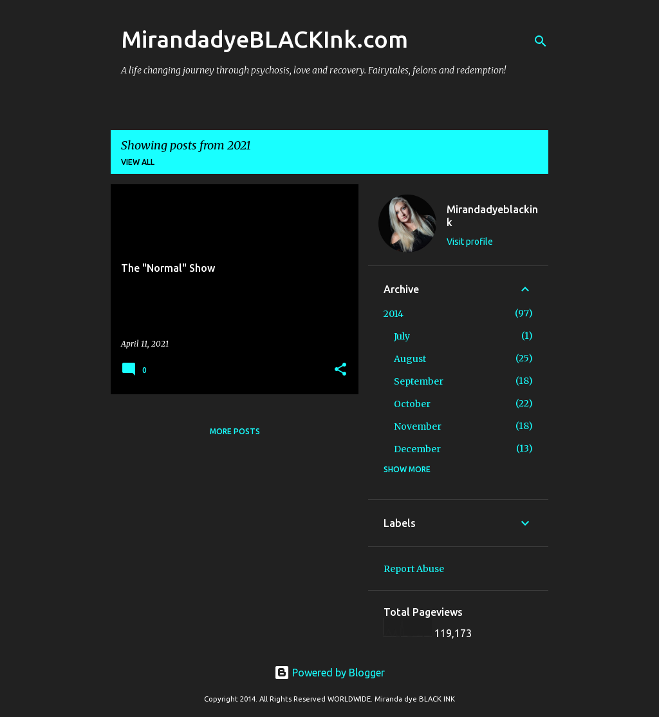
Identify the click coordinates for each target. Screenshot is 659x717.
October (412, 404)
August (410, 359)
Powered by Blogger (329, 672)
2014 (394, 314)
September (418, 381)
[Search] (540, 41)
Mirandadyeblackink (492, 216)
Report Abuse (414, 569)
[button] (340, 370)
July (402, 336)
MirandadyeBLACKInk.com (264, 39)
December (417, 449)
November (417, 426)
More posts (235, 431)
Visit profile (470, 241)
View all (137, 162)
